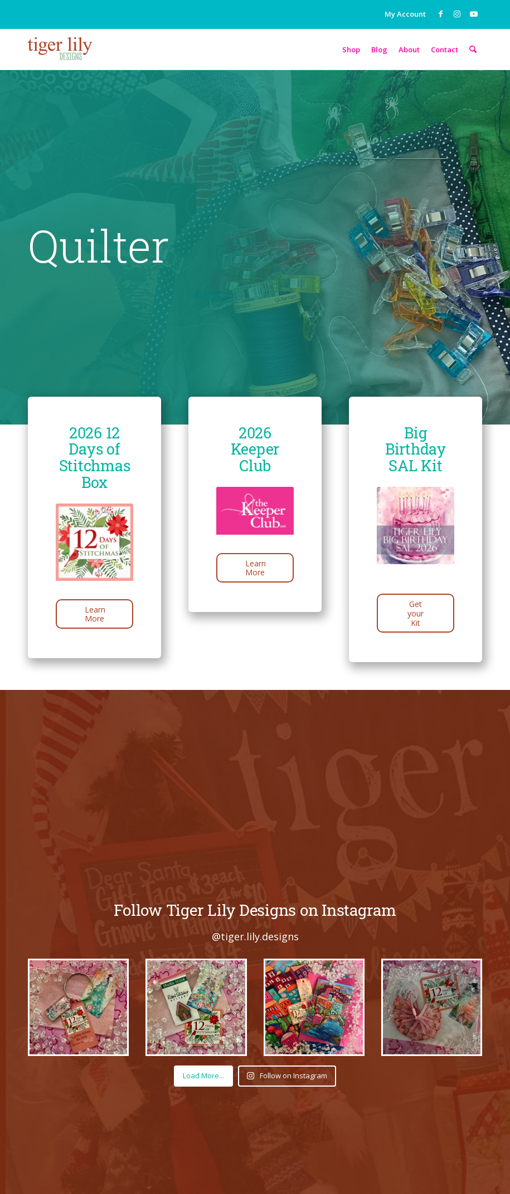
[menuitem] (402, 12)
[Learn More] (94, 614)
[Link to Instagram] (457, 14)
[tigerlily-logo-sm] (60, 57)
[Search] (473, 49)
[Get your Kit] (415, 613)
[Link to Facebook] (440, 14)
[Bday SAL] (415, 536)
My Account (405, 14)
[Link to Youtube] (473, 14)
